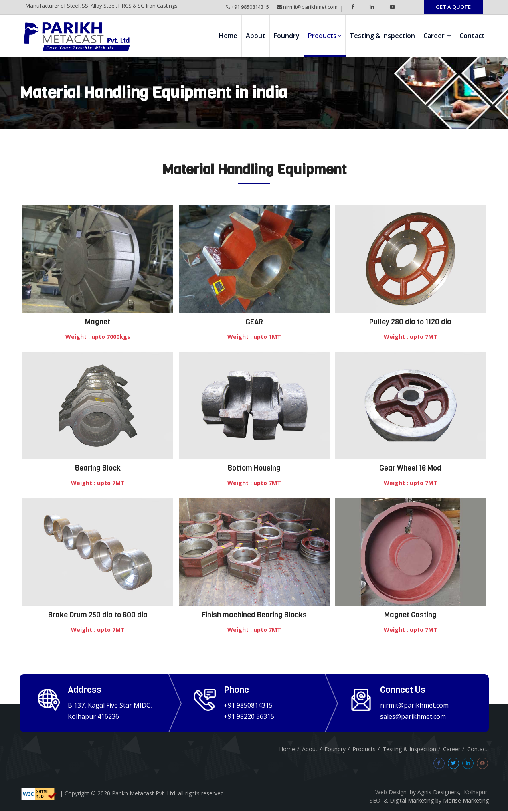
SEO (375, 800)
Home (228, 35)
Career (437, 35)
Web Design (391, 792)
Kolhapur (475, 792)
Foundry (287, 35)
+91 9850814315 (249, 6)
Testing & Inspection (382, 35)
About (255, 35)
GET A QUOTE (453, 6)
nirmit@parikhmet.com (310, 6)
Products (324, 35)
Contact (472, 35)
